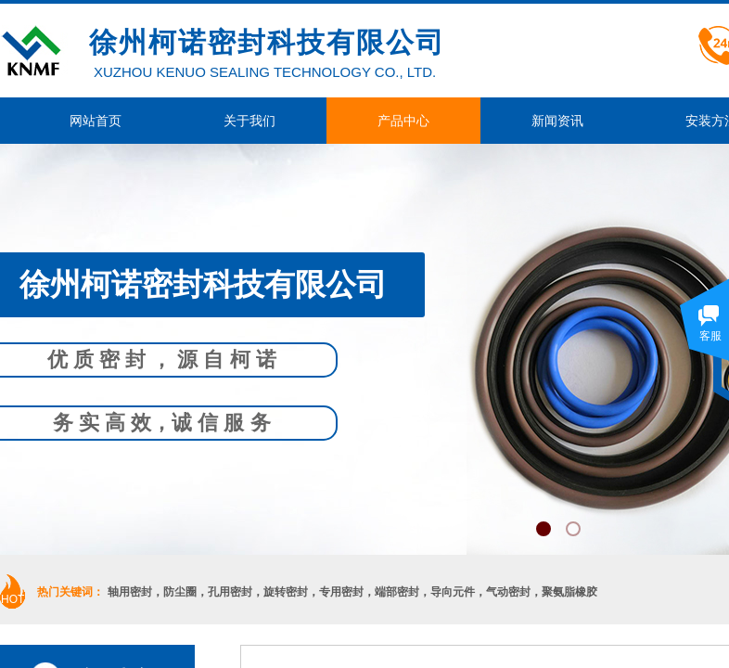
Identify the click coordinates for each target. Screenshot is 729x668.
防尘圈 (180, 591)
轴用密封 (130, 591)
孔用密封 (230, 591)
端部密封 (397, 591)
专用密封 (341, 591)
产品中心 (403, 120)
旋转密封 (285, 591)
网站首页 (96, 120)
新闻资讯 (557, 120)
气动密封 (508, 591)
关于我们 (249, 120)
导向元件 (452, 591)
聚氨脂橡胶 (569, 591)
